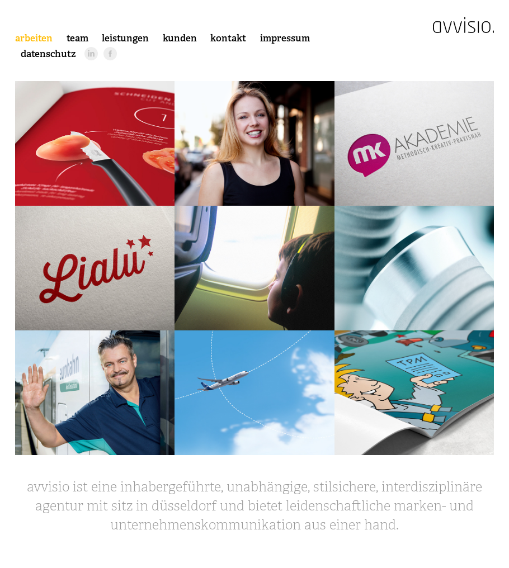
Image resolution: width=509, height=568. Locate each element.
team (77, 38)
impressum (285, 38)
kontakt (228, 38)
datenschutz (48, 54)
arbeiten (34, 38)
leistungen (125, 38)
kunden (180, 38)
